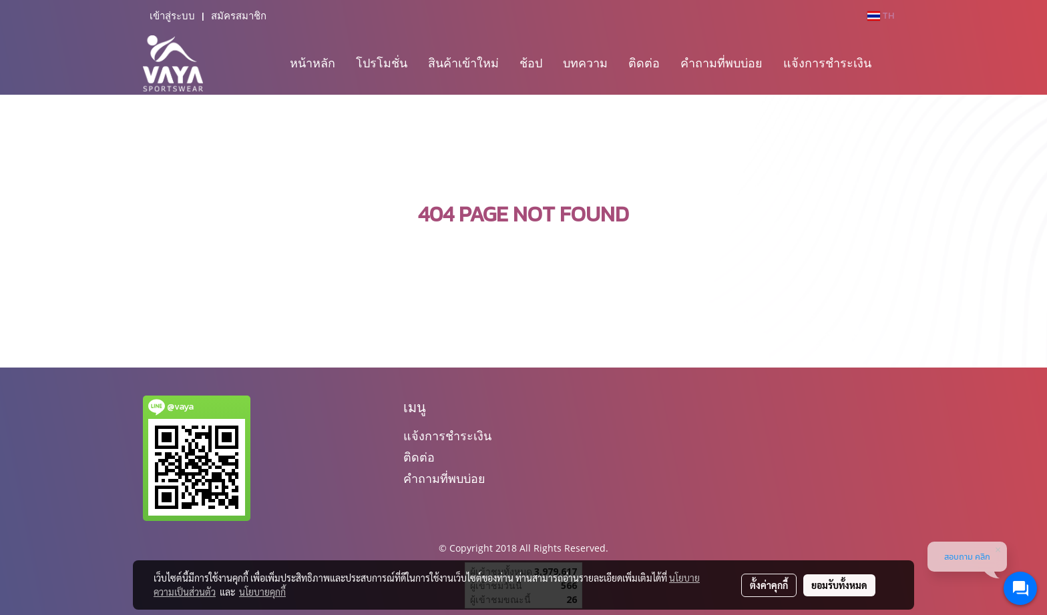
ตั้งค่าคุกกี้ (769, 585)
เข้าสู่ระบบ (172, 16)
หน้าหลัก (312, 63)
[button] (893, 63)
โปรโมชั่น (381, 63)
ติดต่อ (644, 63)
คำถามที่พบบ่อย (721, 63)
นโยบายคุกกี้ (262, 592)
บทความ (585, 63)
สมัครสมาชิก (238, 16)
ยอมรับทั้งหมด (839, 585)
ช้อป (530, 63)
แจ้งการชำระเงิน (827, 63)
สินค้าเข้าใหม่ (463, 63)
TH (880, 16)
